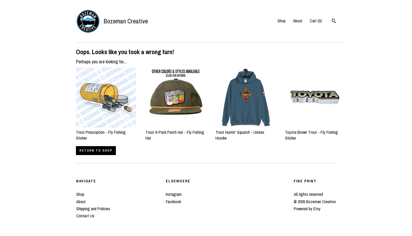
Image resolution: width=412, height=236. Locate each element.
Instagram (174, 194)
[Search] (334, 21)
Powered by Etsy (307, 209)
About (297, 21)
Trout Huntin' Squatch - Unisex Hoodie (245, 132)
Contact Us (85, 216)
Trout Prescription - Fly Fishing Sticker (106, 132)
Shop (281, 21)
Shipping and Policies (93, 209)
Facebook (173, 201)
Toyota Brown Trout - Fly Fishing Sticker (315, 132)
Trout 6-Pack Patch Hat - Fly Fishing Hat (176, 132)
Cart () (316, 21)
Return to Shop (95, 150)
